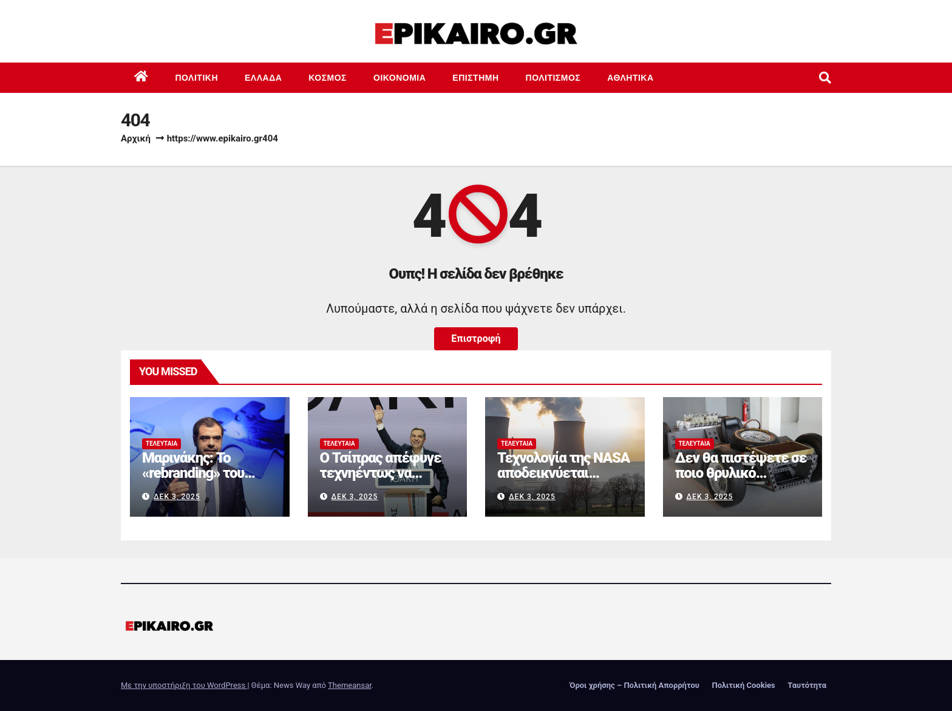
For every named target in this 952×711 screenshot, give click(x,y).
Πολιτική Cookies (743, 685)
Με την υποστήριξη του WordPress (184, 685)
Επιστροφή (475, 338)
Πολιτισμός (553, 77)
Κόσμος (327, 77)
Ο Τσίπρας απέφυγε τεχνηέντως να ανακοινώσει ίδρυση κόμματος (381, 480)
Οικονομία (399, 77)
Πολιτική (197, 77)
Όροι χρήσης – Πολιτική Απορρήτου (634, 685)
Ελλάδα (263, 77)
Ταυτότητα (806, 685)
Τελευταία (161, 443)
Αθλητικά (630, 77)
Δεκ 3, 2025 (177, 496)
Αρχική (136, 138)
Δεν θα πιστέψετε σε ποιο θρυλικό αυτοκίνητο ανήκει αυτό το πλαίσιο (741, 480)
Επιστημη (475, 77)
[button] (825, 77)
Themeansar (350, 685)
